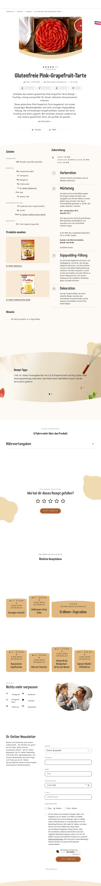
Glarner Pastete (39, 646)
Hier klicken (70, 852)
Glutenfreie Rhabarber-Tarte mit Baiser (62, 646)
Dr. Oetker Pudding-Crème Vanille (33, 215)
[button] (50, 63)
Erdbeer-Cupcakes (73, 591)
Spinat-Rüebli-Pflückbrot (84, 646)
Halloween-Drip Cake (39, 591)
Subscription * (51, 804)
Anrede (47, 746)
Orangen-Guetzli (16, 591)
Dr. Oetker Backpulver (28, 188)
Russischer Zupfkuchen (16, 646)
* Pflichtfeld (51, 869)
